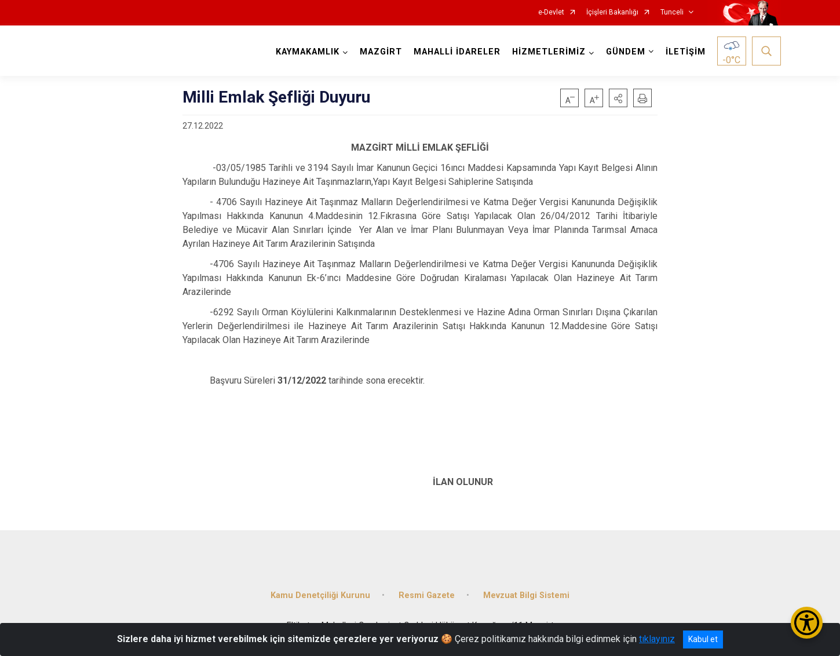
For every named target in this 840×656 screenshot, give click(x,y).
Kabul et (703, 639)
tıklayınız (657, 638)
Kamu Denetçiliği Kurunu (320, 595)
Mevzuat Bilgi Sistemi (526, 595)
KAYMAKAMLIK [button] (307, 52)
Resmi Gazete (427, 595)
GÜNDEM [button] (625, 52)
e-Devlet (551, 12)
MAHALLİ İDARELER (457, 52)
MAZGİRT (381, 52)
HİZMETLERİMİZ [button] (549, 52)
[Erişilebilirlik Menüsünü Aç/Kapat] (807, 623)
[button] (618, 98)
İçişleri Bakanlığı (612, 12)
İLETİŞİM (686, 52)
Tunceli (672, 12)
